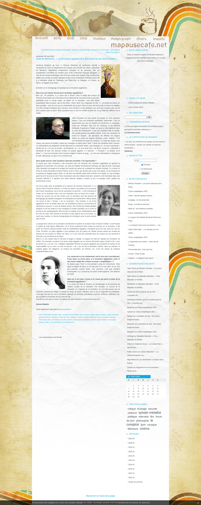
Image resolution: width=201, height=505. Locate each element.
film (152, 416)
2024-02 (131, 465)
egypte (109, 314)
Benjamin (130, 307)
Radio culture (132, 352)
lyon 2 (100, 317)
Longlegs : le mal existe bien (138, 200)
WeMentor (131, 284)
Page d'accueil (91, 50)
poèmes (70, 319)
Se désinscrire (145, 169)
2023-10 (131, 478)
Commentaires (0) (68, 322)
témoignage (112, 319)
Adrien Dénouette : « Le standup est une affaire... (143, 231)
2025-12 (131, 447)
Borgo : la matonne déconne (138, 204)
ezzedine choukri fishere (71, 314)
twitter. (47, 322)
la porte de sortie (64, 317)
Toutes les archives (135, 482)
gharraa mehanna (45, 317)
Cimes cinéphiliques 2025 (138, 191)
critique (132, 408)
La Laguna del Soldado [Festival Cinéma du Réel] (144, 219)
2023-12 (131, 473)
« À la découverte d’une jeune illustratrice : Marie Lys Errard (62, 50)
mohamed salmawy (109, 317)
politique (132, 416)
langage (73, 317)
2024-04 (131, 460)
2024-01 (131, 469)
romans (93, 319)
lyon (143, 424)
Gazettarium (66, 309)
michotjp (130, 336)
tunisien (41, 322)
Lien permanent (56, 322)
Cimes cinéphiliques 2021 (147, 307)
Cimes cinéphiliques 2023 (138, 237)
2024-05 (131, 456)
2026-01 (131, 443)
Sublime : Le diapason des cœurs (140, 258)
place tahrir (47, 319)
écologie (142, 408)
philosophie (142, 420)
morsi (41, 319)
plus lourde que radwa (59, 319)
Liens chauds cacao (135, 107)
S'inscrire (145, 165)
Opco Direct (131, 268)
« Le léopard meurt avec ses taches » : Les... (145, 225)
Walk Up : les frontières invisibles (140, 209)
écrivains (103, 314)
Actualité (54, 314)
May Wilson (131, 360)
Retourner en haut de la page (100, 496)
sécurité (152, 408)
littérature (133, 428)
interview (144, 416)
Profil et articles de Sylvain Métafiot (141, 103)
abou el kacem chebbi (87, 314)
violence (132, 412)
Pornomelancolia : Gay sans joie (140, 249)
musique (152, 424)
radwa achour (77, 319)
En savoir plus (144, 503)
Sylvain (130, 292)
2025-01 (131, 452)
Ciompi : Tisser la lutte (136, 254)
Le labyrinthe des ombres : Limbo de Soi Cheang (143, 243)
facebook (115, 314)
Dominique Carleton (134, 300)
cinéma (144, 428)
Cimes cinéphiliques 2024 (138, 213)
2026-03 (131, 439)
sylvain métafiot (149, 412)
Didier (129, 344)
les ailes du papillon (83, 317)
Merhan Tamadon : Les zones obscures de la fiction (145, 185)
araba (97, 314)
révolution (86, 319)
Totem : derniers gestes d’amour (140, 196)
